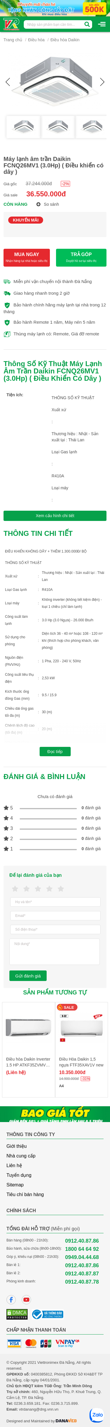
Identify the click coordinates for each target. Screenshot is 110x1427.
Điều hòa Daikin (64, 39)
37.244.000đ (39, 183)
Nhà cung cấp (20, 1155)
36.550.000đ (46, 194)
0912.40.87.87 (82, 1274)
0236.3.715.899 (64, 1403)
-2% (65, 183)
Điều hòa (36, 39)
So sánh (47, 204)
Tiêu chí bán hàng (25, 1194)
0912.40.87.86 (82, 1241)
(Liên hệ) (16, 1072)
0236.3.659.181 (27, 1403)
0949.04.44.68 (82, 1257)
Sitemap (15, 1184)
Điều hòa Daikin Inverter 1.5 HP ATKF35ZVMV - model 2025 (28, 1065)
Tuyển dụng (18, 1175)
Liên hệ (14, 1165)
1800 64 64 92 (82, 1249)
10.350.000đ (72, 1072)
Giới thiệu (16, 1146)
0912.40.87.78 (82, 1282)
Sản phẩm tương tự (55, 992)
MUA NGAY (26, 257)
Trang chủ (13, 39)
